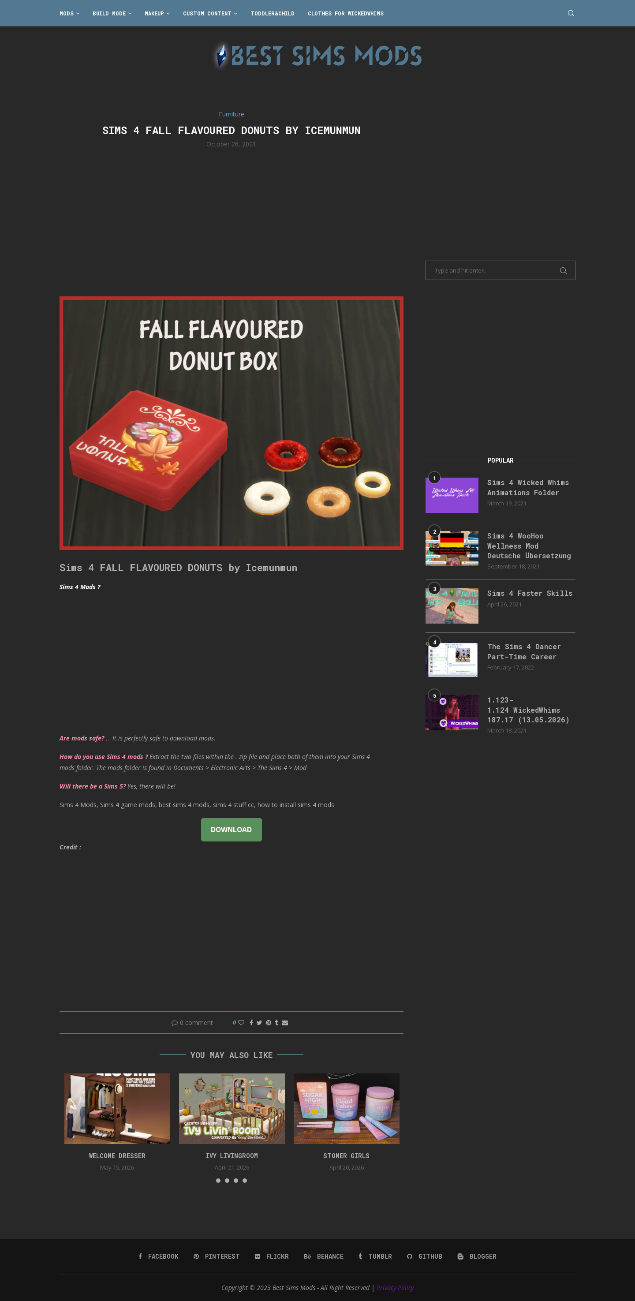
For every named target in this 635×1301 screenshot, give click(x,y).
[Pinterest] (217, 1256)
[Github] (424, 1256)
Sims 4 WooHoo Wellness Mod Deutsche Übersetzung (529, 545)
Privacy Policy (395, 1287)
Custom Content (207, 13)
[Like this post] (241, 1022)
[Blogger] (477, 1256)
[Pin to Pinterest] (268, 1022)
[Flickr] (272, 1256)
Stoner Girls (346, 1155)
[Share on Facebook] (251, 1022)
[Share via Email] (285, 1022)
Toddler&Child (272, 13)
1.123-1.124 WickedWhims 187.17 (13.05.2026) (528, 709)
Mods (67, 13)
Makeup (154, 13)
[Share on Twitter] (259, 1022)
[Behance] (324, 1256)
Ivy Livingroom (232, 1155)
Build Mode (109, 13)
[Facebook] (158, 1256)
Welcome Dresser (117, 1155)
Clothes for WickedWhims (346, 13)
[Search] (571, 13)
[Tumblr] (375, 1256)
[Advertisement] (231, 221)
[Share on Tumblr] (276, 1022)
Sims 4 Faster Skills (529, 593)
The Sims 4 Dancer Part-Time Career (524, 651)
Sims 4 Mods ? (80, 587)
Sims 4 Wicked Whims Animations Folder (528, 487)
